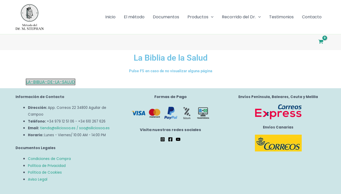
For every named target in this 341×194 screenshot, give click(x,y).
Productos (200, 17)
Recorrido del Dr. (241, 17)
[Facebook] (170, 139)
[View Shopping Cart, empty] (321, 42)
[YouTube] (178, 139)
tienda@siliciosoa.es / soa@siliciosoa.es (75, 128)
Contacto (312, 17)
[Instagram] (162, 139)
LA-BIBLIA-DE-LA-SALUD (50, 82)
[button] (211, 17)
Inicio (110, 17)
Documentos (166, 17)
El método (134, 17)
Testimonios (281, 17)
